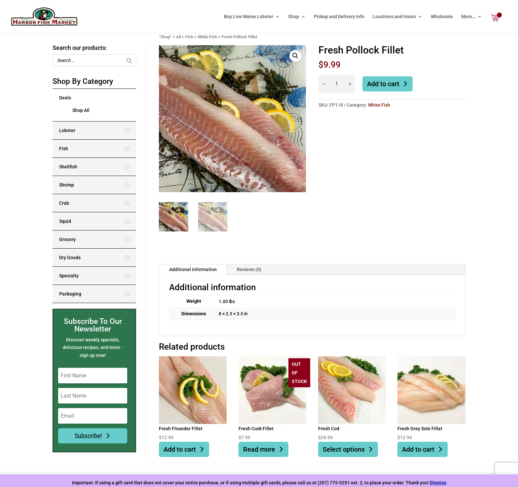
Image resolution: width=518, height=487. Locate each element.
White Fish (207, 36)
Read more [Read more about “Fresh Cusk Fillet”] (259, 449)
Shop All (81, 110)
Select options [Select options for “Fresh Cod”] (344, 449)
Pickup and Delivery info (339, 16)
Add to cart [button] (180, 449)
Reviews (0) (249, 269)
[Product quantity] (336, 84)
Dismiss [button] (438, 482)
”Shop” (165, 36)
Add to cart (383, 84)
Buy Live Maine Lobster (248, 16)
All (178, 36)
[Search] (129, 60)
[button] (295, 56)
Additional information (193, 269)
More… (468, 16)
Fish (189, 36)
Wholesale (442, 16)
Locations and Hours (394, 16)
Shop (293, 16)
